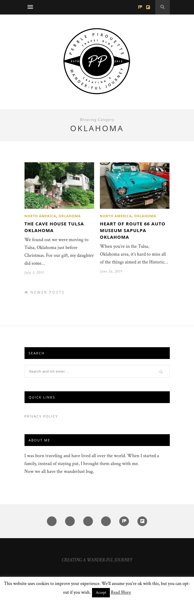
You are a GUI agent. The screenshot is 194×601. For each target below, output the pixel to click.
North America (40, 216)
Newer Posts (45, 292)
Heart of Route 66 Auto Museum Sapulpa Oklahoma (132, 230)
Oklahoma (70, 216)
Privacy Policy (41, 416)
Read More (121, 592)
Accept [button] (101, 592)
